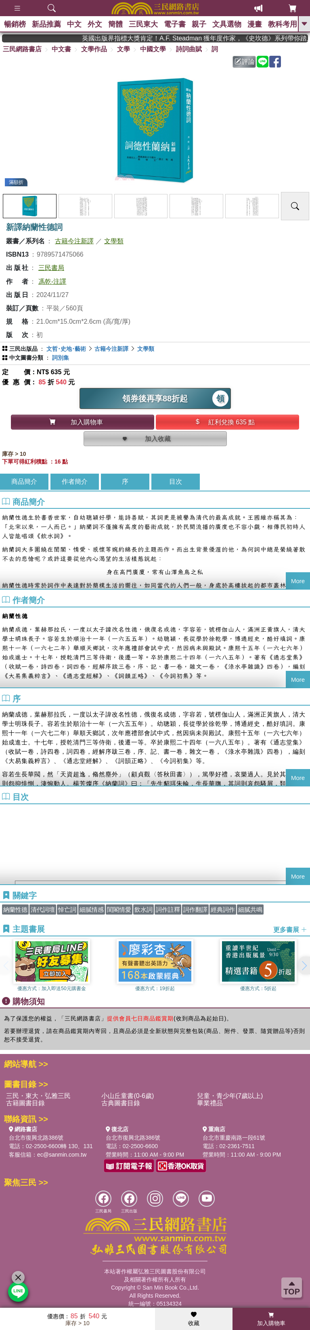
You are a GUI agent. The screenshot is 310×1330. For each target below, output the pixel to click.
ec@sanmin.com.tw (61, 1154)
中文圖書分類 (26, 357)
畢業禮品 (210, 1103)
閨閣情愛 (119, 909)
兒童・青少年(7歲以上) (230, 1095)
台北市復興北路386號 (36, 1137)
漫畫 (254, 24)
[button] (304, 965)
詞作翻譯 (195, 909)
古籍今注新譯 (74, 241)
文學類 (114, 241)
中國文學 (153, 49)
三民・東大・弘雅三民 (38, 1095)
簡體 (115, 24)
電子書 (175, 24)
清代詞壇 (43, 909)
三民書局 (51, 267)
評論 (245, 61)
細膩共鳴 (250, 909)
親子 (199, 24)
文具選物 (226, 24)
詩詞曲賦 (189, 49)
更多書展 (290, 929)
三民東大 (143, 24)
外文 (95, 24)
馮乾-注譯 (52, 281)
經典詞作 (223, 909)
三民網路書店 (22, 49)
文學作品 (94, 49)
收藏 (193, 1319)
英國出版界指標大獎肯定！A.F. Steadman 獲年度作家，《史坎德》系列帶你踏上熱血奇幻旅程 (213, 38)
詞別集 (60, 357)
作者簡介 (75, 481)
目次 (175, 481)
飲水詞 (143, 909)
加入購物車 (271, 1319)
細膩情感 (92, 909)
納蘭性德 (15, 909)
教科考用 (282, 24)
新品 (46, 24)
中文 (74, 24)
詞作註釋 (168, 909)
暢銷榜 (15, 24)
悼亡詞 (67, 909)
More (298, 581)
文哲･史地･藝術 (66, 349)
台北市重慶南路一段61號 (234, 1137)
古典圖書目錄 (120, 1103)
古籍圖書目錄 (25, 1103)
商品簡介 (24, 481)
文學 (123, 49)
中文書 (61, 49)
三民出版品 (23, 349)
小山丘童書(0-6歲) (127, 1095)
